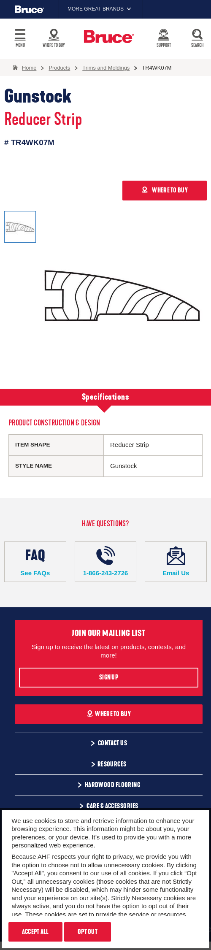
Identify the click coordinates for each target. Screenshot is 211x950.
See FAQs (35, 561)
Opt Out (87, 932)
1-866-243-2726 (105, 561)
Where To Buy (109, 714)
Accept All (35, 932)
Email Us (175, 561)
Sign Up (108, 677)
